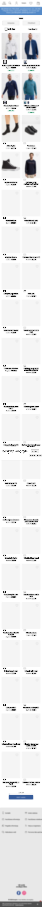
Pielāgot (34, 451)
